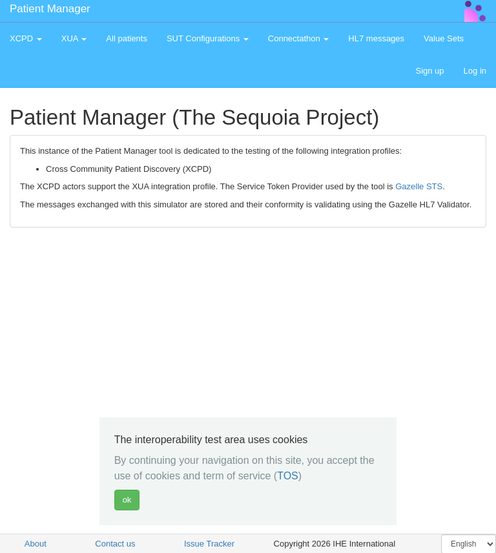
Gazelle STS (418, 186)
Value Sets (444, 38)
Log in (475, 71)
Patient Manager (50, 9)
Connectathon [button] (298, 38)
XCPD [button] (26, 38)
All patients (126, 38)
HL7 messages (376, 38)
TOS (287, 475)
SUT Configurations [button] (208, 38)
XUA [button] (74, 38)
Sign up (429, 71)
